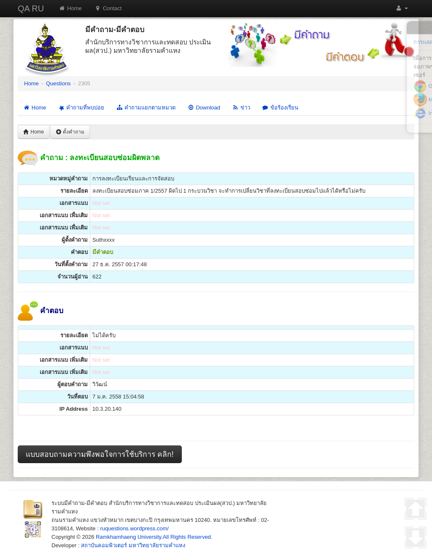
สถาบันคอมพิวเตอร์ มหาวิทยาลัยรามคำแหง (133, 545)
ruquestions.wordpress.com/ (134, 528)
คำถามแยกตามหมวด (146, 107)
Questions (58, 83)
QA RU (31, 8)
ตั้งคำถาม (70, 132)
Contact (108, 8)
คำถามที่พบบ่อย (80, 108)
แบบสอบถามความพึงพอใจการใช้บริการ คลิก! (100, 454)
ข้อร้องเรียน (280, 107)
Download (203, 107)
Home (70, 8)
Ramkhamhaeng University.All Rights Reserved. (154, 537)
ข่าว (241, 107)
